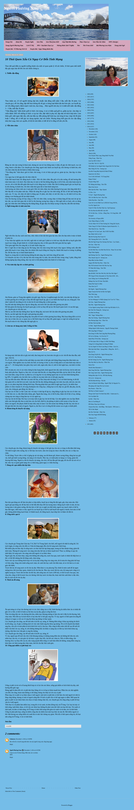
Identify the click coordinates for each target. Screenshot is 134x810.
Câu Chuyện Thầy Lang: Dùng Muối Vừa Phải (101, 155)
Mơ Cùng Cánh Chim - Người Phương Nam (100, 373)
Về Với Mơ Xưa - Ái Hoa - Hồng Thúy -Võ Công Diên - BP (105, 213)
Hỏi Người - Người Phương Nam (97, 289)
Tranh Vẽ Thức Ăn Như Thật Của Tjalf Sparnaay (102, 208)
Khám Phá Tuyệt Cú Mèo (95, 284)
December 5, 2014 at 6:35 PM (32, 750)
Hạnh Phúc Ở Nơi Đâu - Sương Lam (98, 338)
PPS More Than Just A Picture (97, 404)
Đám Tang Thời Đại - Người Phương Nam (100, 370)
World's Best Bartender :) (95, 367)
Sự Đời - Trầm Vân (94, 399)
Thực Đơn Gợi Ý (93, 286)
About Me (19, 42)
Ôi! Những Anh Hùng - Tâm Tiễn (98, 184)
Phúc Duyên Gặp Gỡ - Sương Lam (98, 257)
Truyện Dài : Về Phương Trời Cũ (16, 49)
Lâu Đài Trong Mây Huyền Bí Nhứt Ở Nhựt (100, 171)
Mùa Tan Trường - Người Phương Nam (99, 318)
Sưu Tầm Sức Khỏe (99, 42)
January (91, 420)
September (92, 137)
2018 (88, 115)
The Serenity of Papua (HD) (96, 218)
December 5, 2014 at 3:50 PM (24, 739)
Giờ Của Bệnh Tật (93, 396)
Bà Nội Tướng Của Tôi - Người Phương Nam (101, 359)
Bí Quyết (91, 216)
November (92, 131)
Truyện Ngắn (29, 42)
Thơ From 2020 (88, 45)
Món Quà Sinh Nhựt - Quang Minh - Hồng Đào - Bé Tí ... (104, 349)
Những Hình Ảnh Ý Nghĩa (65, 45)
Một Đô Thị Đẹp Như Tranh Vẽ (97, 237)
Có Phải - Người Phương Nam (97, 325)
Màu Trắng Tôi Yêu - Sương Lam (98, 168)
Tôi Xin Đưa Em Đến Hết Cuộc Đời (98, 210)
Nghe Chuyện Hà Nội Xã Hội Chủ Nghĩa (100, 291)
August (91, 140)
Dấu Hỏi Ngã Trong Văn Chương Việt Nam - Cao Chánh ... (104, 242)
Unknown (12, 739)
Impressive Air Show (94, 174)
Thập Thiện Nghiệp (94, 252)
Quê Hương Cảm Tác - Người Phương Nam (100, 255)
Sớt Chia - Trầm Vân (94, 244)
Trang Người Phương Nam (14, 45)
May (90, 148)
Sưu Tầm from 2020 (52, 42)
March (91, 153)
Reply (11, 744)
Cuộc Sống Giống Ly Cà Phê (96, 221)
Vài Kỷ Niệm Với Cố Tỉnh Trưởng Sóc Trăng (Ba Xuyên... (104, 223)
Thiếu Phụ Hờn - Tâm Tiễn (96, 200)
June (90, 145)
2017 (88, 118)
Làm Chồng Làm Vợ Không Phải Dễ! (99, 278)
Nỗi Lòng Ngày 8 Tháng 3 (96, 331)
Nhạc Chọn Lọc (85, 42)
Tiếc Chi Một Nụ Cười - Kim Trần (98, 197)
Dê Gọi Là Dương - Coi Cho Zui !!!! (98, 336)
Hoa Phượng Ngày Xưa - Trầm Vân (98, 320)
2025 (88, 96)
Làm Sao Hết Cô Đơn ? (95, 161)
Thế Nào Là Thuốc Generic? (96, 391)
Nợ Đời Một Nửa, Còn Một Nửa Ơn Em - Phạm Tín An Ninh (105, 250)
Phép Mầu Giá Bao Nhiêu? (96, 260)
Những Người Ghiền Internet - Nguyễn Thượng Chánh (103, 328)
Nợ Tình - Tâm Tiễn (94, 297)
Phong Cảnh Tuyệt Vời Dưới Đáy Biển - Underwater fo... (104, 394)
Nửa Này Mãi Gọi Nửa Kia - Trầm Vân (99, 362)
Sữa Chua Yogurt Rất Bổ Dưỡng (97, 414)
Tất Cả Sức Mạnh (93, 409)
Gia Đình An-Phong (94, 312)
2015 (88, 124)
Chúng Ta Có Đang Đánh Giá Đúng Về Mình (101, 344)
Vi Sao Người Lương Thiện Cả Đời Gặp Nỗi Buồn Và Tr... (104, 307)
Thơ (78, 45)
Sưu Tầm (40, 42)
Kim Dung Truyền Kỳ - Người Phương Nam (100, 354)
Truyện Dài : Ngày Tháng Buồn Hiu (41, 49)
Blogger (70, 805)
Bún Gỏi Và (92, 352)
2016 (88, 121)
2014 (88, 126)
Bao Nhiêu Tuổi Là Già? (95, 234)
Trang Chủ (8, 42)
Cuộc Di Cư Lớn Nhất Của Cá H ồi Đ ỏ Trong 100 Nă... (103, 202)
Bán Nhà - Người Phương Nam (97, 304)
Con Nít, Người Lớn (94, 205)
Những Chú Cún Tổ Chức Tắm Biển (98, 281)
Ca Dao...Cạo (92, 192)
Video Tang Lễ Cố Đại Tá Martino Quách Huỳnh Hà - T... (104, 226)
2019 (88, 113)
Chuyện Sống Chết (94, 181)
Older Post (78, 788)
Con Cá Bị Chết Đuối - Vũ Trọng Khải (99, 176)
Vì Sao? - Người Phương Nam (97, 195)
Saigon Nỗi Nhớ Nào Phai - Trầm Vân (99, 263)
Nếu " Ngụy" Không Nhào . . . (97, 315)
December (92, 129)
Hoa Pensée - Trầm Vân (95, 388)
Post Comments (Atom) (19, 791)
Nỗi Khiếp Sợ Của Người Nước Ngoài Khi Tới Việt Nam (104, 166)
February (91, 418)
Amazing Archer (93, 271)
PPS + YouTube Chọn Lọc (45, 45)
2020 (88, 110)
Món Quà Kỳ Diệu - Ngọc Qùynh (98, 189)
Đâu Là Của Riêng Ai (94, 401)
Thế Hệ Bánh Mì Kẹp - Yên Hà (97, 380)
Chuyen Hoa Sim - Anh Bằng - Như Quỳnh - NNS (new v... (105, 407)
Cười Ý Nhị (30, 45)
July (90, 142)
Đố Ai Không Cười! (94, 247)
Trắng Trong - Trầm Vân (95, 158)
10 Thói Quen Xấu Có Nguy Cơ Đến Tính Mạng (102, 341)
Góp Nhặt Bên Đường (69, 42)
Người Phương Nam (21, 8)
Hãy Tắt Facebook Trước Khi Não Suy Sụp (100, 265)
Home (43, 788)
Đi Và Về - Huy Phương (95, 357)
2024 (88, 99)
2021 (88, 107)
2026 (88, 94)
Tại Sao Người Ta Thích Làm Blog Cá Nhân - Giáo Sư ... (104, 346)
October (91, 134)
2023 (88, 102)
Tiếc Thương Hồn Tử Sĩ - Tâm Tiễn (98, 239)
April (90, 150)
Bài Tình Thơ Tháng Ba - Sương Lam (99, 310)
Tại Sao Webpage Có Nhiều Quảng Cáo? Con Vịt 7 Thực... (104, 299)
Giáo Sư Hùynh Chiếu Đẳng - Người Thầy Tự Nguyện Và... (105, 383)
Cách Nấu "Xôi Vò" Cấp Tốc (96, 163)
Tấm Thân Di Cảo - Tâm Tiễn (96, 229)
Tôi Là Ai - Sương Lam (95, 378)
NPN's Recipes (113, 42)
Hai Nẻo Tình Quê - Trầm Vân (97, 412)
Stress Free (91, 365)
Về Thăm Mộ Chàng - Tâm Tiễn (97, 268)
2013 (88, 424)
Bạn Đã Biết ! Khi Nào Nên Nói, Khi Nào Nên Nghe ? (103, 273)
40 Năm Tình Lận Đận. (95, 323)
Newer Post (9, 788)
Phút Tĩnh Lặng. (93, 294)
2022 (88, 105)
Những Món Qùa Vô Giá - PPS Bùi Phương (100, 375)
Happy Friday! (92, 179)
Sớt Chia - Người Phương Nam (97, 302)
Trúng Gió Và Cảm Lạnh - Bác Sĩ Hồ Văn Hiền (101, 231)
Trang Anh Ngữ (120, 45)
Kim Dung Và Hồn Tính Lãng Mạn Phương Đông (102, 333)
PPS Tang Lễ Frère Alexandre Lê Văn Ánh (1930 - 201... (104, 276)
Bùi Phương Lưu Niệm (103, 45)
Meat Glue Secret (93, 187)
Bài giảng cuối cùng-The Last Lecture (99, 386)
